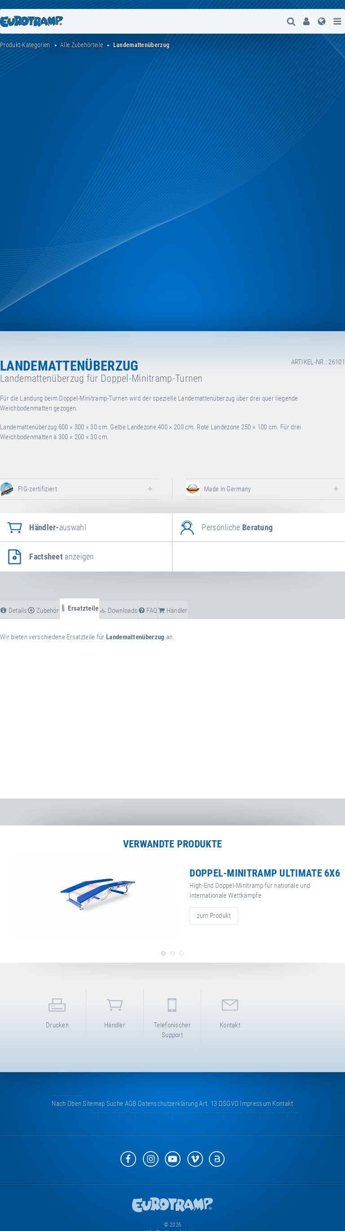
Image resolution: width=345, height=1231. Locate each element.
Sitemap (94, 1104)
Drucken (57, 1011)
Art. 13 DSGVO (219, 1104)
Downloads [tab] (118, 611)
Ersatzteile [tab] (79, 608)
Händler (115, 1011)
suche (115, 1104)
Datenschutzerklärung (168, 1104)
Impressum (255, 1104)
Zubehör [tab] (43, 611)
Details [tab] (13, 611)
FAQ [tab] (148, 611)
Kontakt (230, 1011)
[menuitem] (306, 21)
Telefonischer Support (172, 1016)
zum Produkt (213, 916)
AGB (131, 1104)
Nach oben (66, 1104)
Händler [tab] (173, 611)
